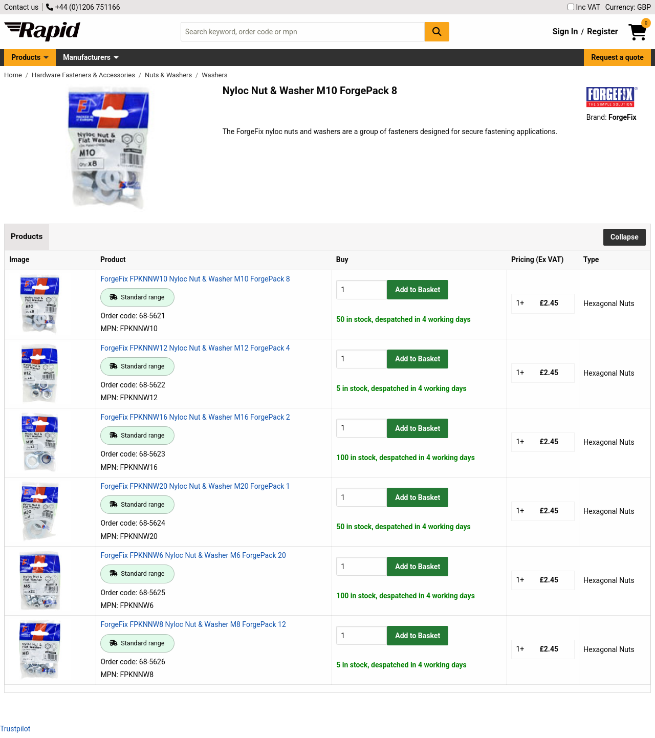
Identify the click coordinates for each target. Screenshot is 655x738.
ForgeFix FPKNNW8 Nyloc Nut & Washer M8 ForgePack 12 (193, 624)
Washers (214, 75)
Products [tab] (26, 236)
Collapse (624, 237)
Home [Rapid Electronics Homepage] (14, 75)
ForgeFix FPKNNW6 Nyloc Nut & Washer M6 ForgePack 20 (193, 555)
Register (602, 31)
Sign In (565, 31)
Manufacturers (87, 57)
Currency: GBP (628, 7)
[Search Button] (437, 31)
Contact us (21, 7)
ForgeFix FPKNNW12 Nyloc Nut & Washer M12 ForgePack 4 (195, 348)
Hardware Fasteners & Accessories (84, 75)
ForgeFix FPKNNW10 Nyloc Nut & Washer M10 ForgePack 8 (195, 279)
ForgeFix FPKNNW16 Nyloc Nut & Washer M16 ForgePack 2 (195, 417)
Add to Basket (417, 290)
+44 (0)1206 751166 (83, 7)
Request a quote (618, 57)
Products (25, 57)
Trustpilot (15, 729)
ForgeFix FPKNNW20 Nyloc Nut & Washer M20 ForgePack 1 (195, 486)
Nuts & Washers (169, 75)
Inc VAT (583, 7)
